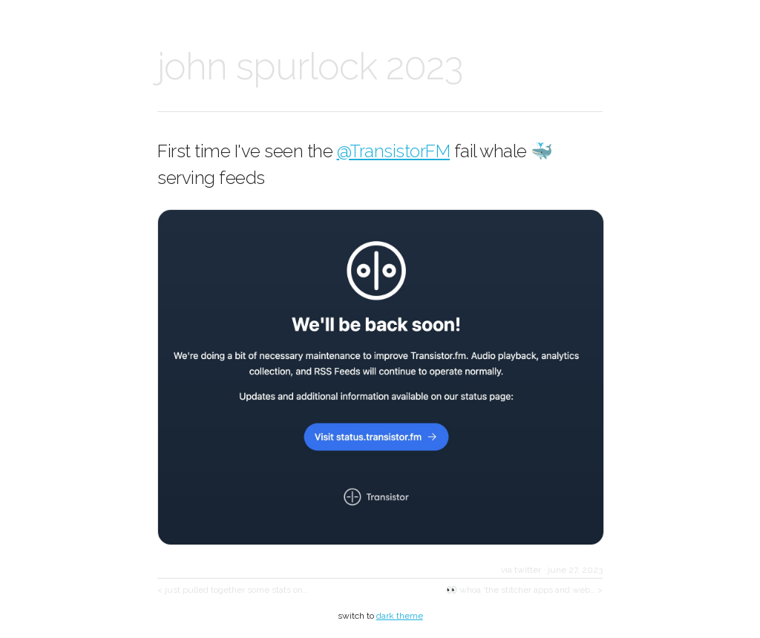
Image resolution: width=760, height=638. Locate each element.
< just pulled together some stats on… (232, 590)
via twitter (521, 570)
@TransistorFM (394, 151)
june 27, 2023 (575, 570)
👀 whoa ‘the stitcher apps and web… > (524, 590)
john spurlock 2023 (309, 66)
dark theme (399, 616)
